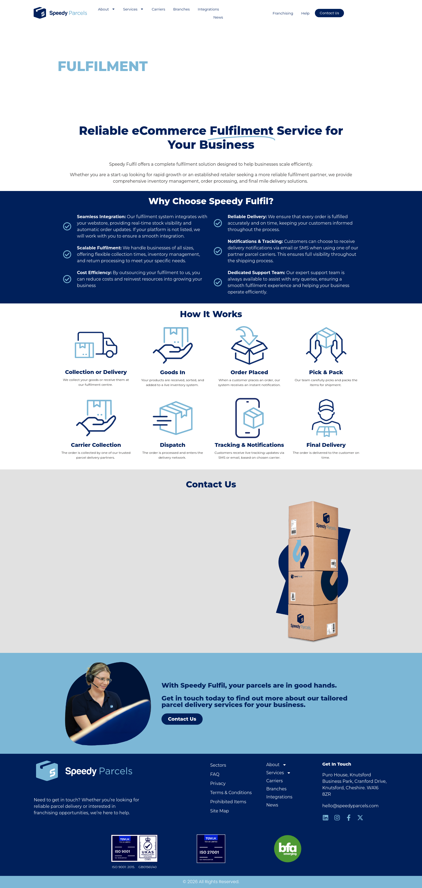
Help (305, 13)
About (106, 9)
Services (133, 9)
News (218, 17)
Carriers (158, 9)
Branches (181, 9)
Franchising (283, 13)
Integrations (208, 9)
